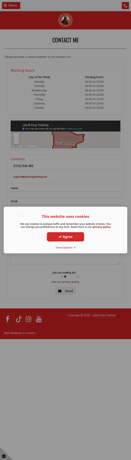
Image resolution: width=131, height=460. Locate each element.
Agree (65, 236)
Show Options (66, 247)
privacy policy (102, 227)
